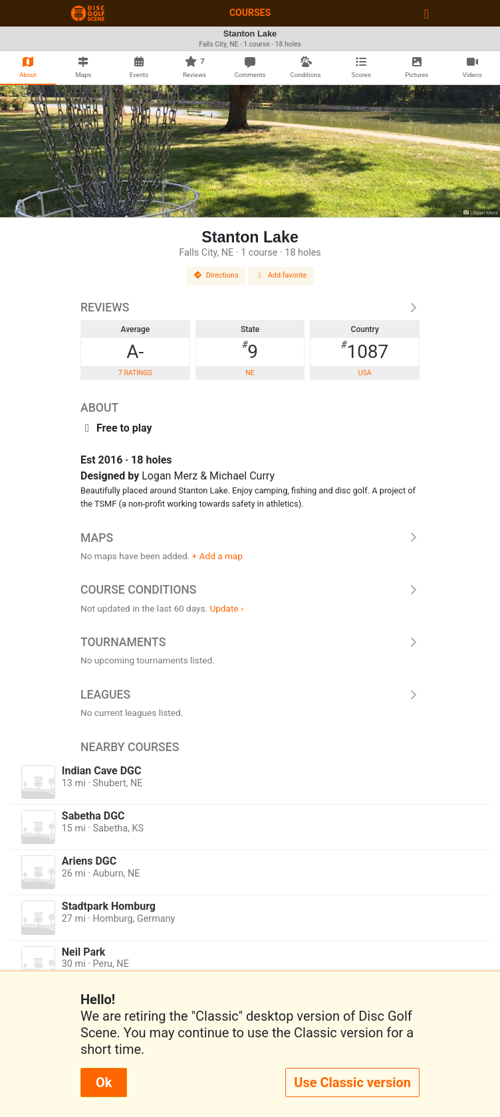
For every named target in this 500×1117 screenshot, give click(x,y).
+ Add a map (217, 556)
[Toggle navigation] (427, 13)
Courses (250, 12)
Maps (250, 538)
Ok (103, 1082)
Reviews (250, 307)
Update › (226, 608)
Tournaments (250, 642)
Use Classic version (352, 1082)
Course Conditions (250, 589)
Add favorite (281, 275)
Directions (216, 275)
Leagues (250, 694)
